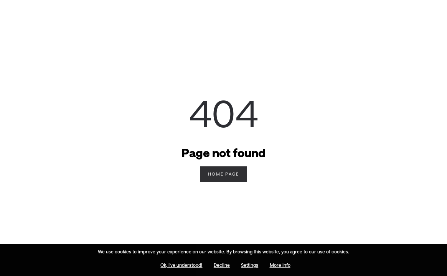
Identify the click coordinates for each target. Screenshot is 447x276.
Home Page (223, 173)
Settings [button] (249, 265)
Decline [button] (222, 265)
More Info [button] (280, 265)
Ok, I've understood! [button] (181, 265)
